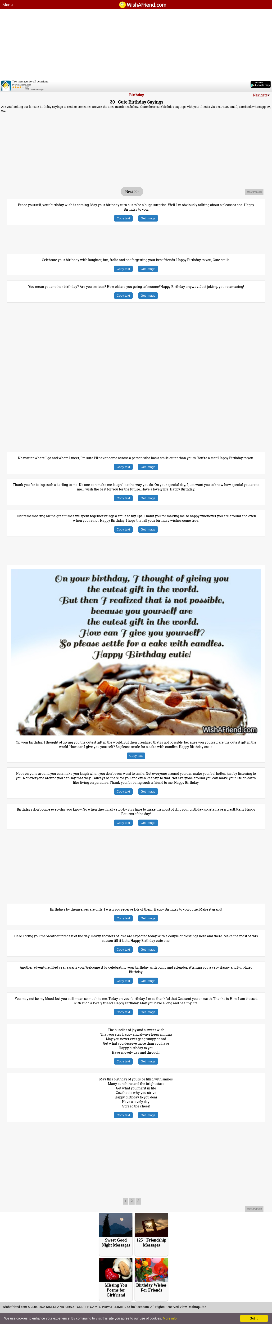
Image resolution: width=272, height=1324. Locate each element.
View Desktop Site (193, 1307)
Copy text (123, 218)
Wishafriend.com (14, 1307)
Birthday (136, 94)
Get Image (148, 218)
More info (170, 1318)
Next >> (132, 191)
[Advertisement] (136, 44)
